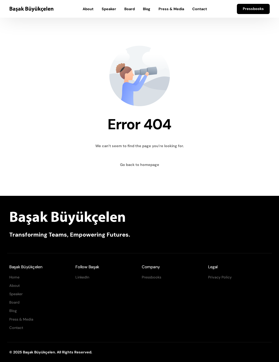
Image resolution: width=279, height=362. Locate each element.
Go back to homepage (139, 164)
